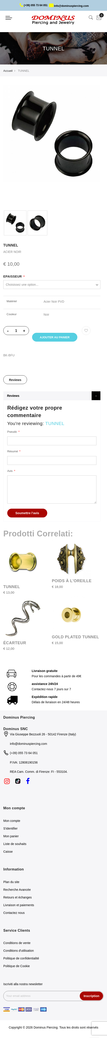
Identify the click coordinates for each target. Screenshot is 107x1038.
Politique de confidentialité (21, 958)
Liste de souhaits (14, 844)
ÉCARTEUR (14, 643)
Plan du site (11, 882)
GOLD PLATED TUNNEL (75, 637)
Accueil (8, 70)
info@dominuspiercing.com (69, 5)
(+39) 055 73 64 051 (33, 5)
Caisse (8, 851)
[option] (15, 223)
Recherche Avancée (17, 889)
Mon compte (11, 821)
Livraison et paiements (18, 905)
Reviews (15, 380)
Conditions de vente (17, 943)
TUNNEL (11, 587)
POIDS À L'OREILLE (72, 581)
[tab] (15, 379)
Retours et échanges (17, 897)
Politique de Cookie (16, 966)
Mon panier (11, 836)
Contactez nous (14, 913)
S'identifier (10, 828)
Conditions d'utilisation (18, 950)
